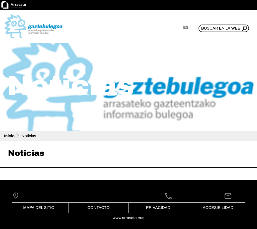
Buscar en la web (220, 28)
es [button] (185, 27)
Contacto (98, 207)
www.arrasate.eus (128, 218)
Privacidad (158, 207)
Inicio (9, 136)
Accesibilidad (218, 207)
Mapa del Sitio (38, 207)
